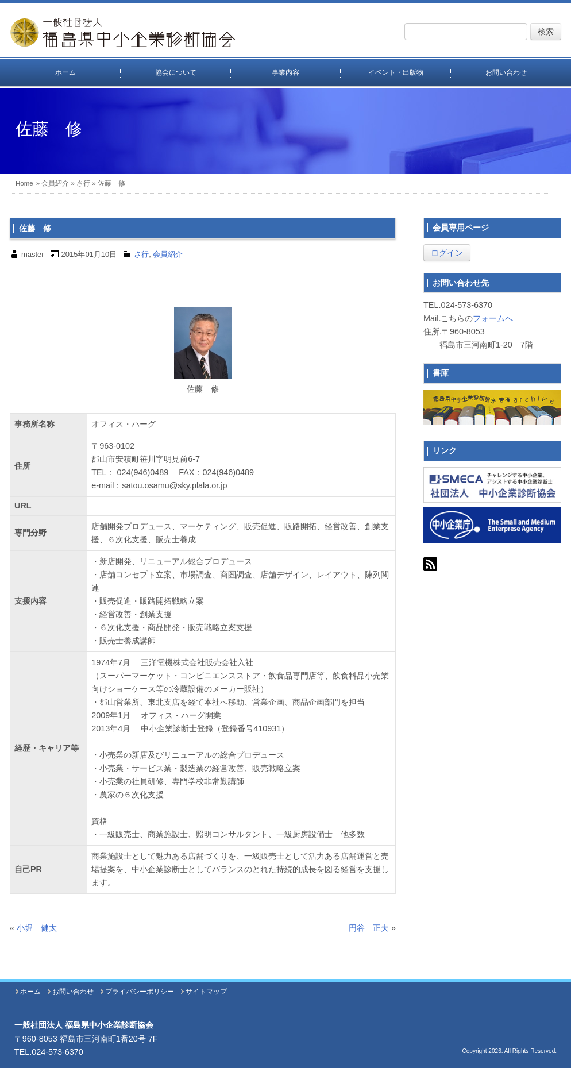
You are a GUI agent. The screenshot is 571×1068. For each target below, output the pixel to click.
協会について (175, 72)
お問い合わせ (506, 72)
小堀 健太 (37, 927)
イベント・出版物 (395, 72)
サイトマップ (206, 991)
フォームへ (493, 318)
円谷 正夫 (369, 927)
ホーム (65, 72)
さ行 (83, 183)
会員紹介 (55, 183)
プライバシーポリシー (139, 991)
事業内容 (285, 72)
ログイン (447, 252)
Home (24, 183)
